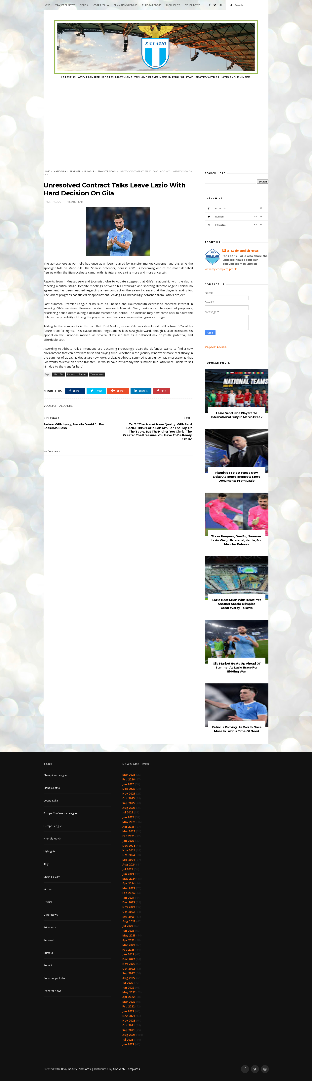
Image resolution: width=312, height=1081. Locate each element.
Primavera (50, 927)
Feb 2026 (128, 779)
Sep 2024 (128, 860)
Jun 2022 (128, 987)
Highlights (173, 5)
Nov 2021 (128, 1020)
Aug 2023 (128, 921)
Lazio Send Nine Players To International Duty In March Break (236, 415)
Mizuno (48, 889)
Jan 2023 (128, 954)
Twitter (233, 216)
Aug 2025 (128, 808)
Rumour (89, 171)
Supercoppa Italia (54, 978)
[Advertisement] (156, 121)
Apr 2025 (128, 827)
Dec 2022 (128, 959)
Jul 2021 (127, 1039)
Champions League (125, 5)
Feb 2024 (128, 893)
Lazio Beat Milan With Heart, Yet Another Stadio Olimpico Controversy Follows (236, 604)
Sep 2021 (128, 1030)
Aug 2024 (128, 864)
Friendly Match (52, 838)
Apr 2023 (128, 940)
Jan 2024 (128, 898)
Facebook (233, 208)
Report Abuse (216, 347)
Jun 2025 (128, 817)
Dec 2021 (128, 1016)
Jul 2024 (127, 869)
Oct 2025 (128, 798)
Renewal (75, 171)
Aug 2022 (128, 978)
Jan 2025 (128, 841)
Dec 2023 (128, 902)
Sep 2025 (128, 803)
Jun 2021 (128, 1044)
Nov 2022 (128, 964)
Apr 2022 (128, 997)
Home (47, 5)
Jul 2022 (127, 983)
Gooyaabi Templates (126, 1069)
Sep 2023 (128, 916)
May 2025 (129, 822)
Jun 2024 (128, 874)
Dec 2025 (128, 789)
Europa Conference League (60, 813)
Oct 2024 (128, 855)
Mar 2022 (128, 1001)
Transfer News (65, 5)
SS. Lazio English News (242, 250)
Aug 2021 (128, 1035)
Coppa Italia (101, 5)
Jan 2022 (128, 1011)
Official (48, 902)
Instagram (233, 225)
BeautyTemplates (79, 1069)
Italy (46, 864)
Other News (192, 5)
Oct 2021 (128, 1025)
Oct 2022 (128, 968)
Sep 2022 (128, 973)
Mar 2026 (128, 774)
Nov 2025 (128, 793)
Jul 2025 (127, 812)
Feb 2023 (128, 949)
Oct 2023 (128, 912)
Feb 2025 (128, 836)
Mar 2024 (128, 888)
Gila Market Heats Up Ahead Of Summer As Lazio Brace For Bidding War (236, 667)
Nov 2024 (128, 850)
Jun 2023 (128, 931)
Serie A (84, 5)
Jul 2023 (127, 926)
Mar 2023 (128, 945)
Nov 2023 (128, 907)
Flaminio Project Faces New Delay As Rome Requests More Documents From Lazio (236, 476)
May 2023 (129, 935)
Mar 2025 (128, 831)
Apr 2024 (128, 883)
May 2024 (129, 878)
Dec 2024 (128, 845)
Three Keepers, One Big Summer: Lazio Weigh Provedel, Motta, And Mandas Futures (236, 540)
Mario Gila (60, 171)
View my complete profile (221, 269)
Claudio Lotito (52, 788)
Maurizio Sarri (52, 876)
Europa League (151, 5)
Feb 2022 (128, 1006)
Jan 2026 (128, 784)
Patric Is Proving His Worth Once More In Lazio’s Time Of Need (236, 729)
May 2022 (129, 992)
